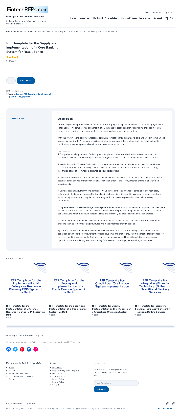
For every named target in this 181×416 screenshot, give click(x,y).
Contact (158, 18)
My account (170, 12)
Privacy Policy (58, 379)
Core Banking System (47, 94)
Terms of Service (59, 376)
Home (73, 18)
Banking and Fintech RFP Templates (25, 16)
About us (84, 18)
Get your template (153, 12)
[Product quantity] (11, 80)
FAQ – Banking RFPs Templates (66, 370)
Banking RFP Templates (105, 18)
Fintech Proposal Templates (135, 18)
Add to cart (25, 80)
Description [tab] (18, 118)
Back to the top (165, 408)
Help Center (57, 373)
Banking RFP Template (25, 31)
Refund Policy (58, 382)
